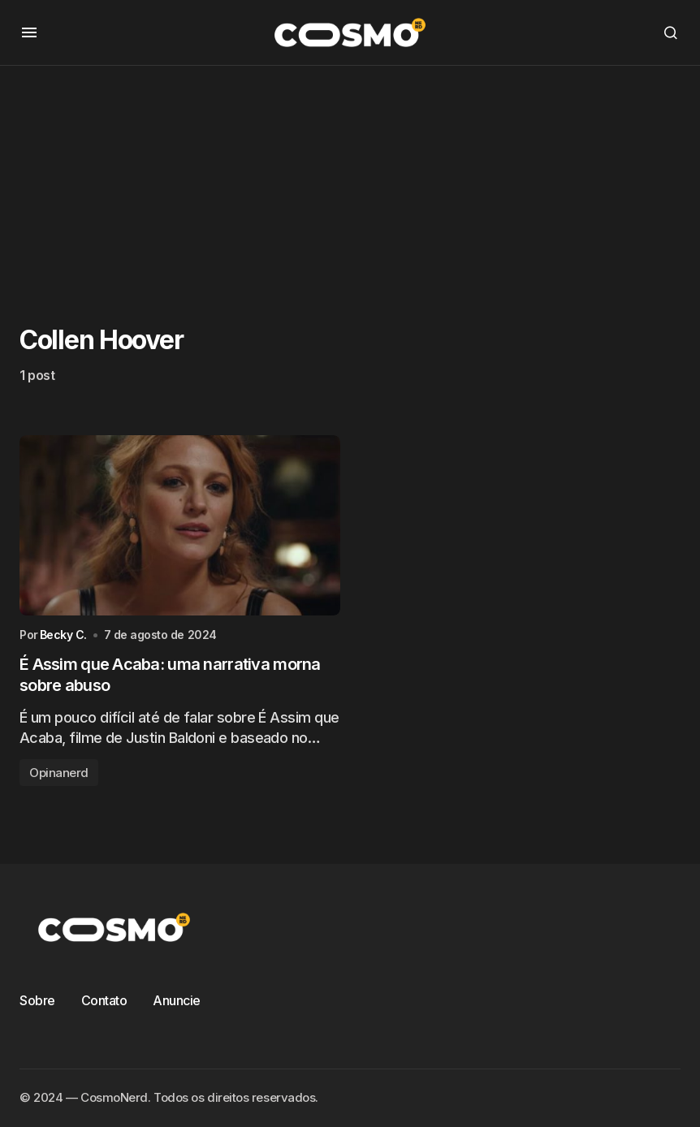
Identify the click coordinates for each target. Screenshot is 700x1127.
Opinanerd (59, 772)
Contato (104, 1000)
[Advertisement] (350, 179)
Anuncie (177, 1000)
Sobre (37, 1000)
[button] (29, 32)
